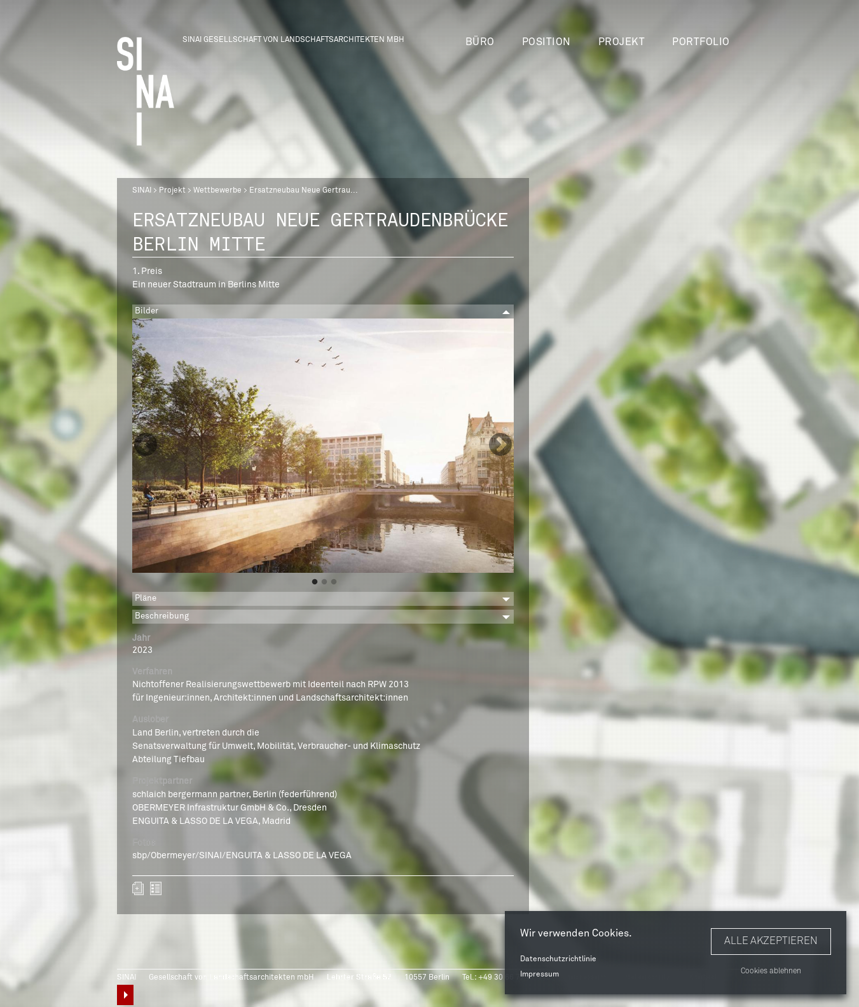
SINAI (141, 191)
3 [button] (333, 582)
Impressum (539, 974)
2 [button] (324, 582)
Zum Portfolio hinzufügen (138, 888)
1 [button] (314, 582)
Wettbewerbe (217, 191)
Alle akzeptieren (771, 941)
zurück (155, 888)
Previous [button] (145, 445)
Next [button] (500, 445)
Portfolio (701, 42)
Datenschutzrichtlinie (558, 959)
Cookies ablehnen (771, 971)
